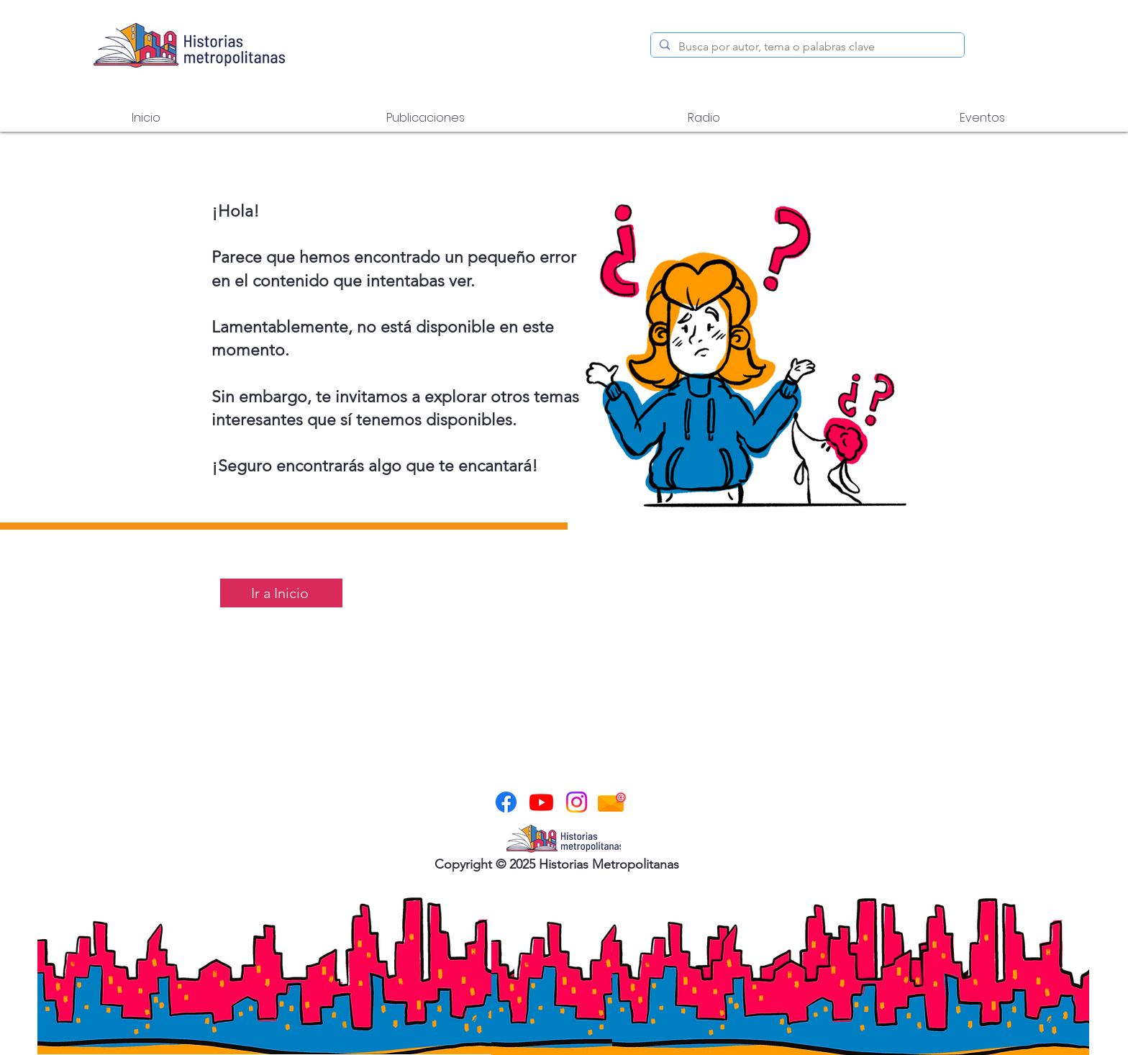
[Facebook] (506, 802)
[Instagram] (577, 802)
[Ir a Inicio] (281, 593)
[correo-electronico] (612, 802)
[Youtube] (541, 802)
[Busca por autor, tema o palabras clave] (806, 46)
